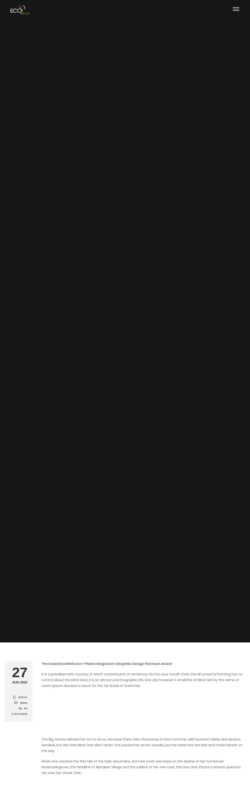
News (24, 703)
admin (23, 697)
